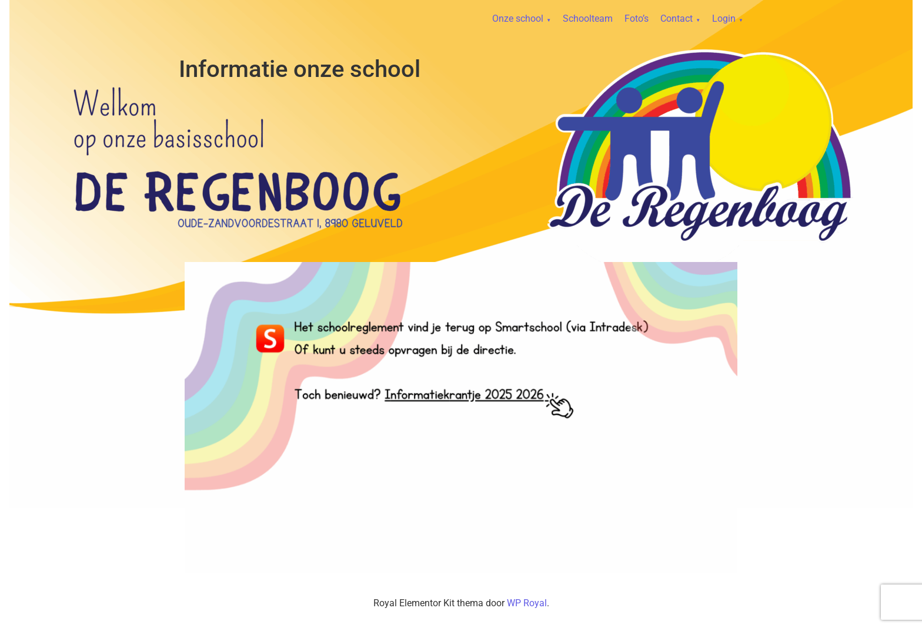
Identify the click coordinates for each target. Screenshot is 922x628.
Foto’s (636, 18)
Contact (676, 18)
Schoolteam (588, 18)
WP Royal (527, 603)
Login (724, 18)
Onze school (517, 18)
